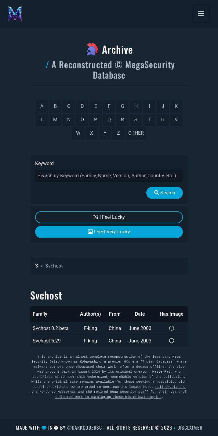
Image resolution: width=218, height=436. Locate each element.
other (136, 133)
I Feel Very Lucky (109, 232)
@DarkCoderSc (84, 427)
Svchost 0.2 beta (51, 328)
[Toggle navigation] (201, 14)
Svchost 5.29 (47, 341)
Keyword (44, 163)
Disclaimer (189, 427)
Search (164, 193)
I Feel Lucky (109, 217)
